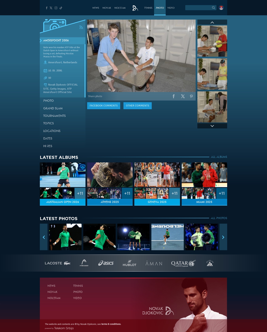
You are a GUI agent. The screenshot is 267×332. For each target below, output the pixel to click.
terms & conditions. (111, 324)
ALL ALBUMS (219, 157)
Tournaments (54, 116)
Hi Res (47, 146)
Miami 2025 (204, 202)
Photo (160, 8)
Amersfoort (55, 62)
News (95, 8)
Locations (51, 131)
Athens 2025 (110, 202)
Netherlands (70, 62)
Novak (107, 8)
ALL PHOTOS (219, 218)
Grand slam (53, 108)
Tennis (148, 8)
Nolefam (119, 8)
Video (171, 8)
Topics (48, 123)
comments (104, 105)
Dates (47, 138)
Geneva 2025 (157, 202)
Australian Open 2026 (62, 202)
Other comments (137, 105)
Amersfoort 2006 (56, 40)
